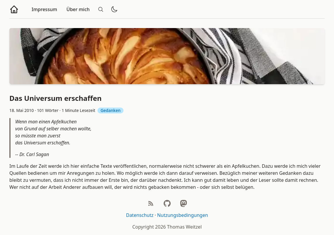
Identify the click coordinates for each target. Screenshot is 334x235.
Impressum (44, 9)
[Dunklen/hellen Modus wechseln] (114, 9)
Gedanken (110, 110)
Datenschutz (139, 215)
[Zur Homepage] (14, 9)
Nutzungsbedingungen (182, 215)
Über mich (78, 9)
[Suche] (100, 9)
